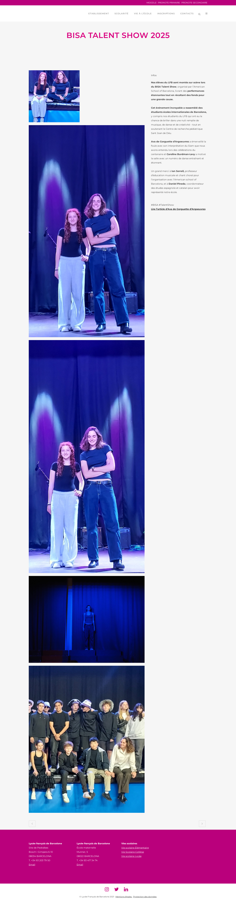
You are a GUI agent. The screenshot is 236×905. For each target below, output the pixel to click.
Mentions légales (123, 896)
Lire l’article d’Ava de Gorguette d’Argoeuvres (178, 209)
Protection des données (145, 896)
